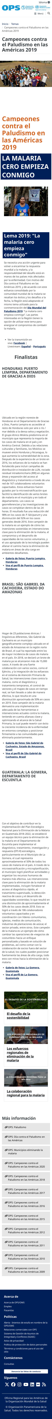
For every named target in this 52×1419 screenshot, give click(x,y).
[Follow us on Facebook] (13, 1385)
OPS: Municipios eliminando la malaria (25, 1151)
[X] (7, 1385)
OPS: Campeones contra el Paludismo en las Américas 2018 (26, 1178)
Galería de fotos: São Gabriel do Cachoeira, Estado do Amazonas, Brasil (25, 746)
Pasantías (9, 1310)
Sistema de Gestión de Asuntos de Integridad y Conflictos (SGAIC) (21, 1335)
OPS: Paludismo (17, 1127)
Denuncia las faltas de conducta (26, 1371)
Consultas (9, 1363)
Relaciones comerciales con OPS (20, 1329)
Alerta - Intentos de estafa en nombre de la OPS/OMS (25, 1324)
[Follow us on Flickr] (38, 1385)
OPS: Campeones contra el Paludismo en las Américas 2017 (26, 1191)
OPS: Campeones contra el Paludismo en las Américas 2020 (26, 1164)
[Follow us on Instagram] (19, 1385)
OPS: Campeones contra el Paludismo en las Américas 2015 (26, 1217)
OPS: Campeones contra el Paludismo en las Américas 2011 (26, 1243)
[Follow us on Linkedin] (32, 1385)
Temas (15, 24)
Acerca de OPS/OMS (14, 1302)
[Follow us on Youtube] (25, 1385)
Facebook (19, 343)
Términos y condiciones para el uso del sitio (23, 1350)
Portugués (39, 346)
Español (26, 346)
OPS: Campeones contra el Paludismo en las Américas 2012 (26, 1230)
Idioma (44, 2)
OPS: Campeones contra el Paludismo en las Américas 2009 (26, 1270)
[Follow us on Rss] (44, 1385)
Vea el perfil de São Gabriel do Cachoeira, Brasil (23, 755)
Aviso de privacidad (14, 1340)
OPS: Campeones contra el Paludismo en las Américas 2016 (26, 1204)
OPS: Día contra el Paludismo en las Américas (26, 1138)
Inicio (5, 24)
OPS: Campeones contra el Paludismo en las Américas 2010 (26, 1256)
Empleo (8, 1306)
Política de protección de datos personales (25, 1344)
